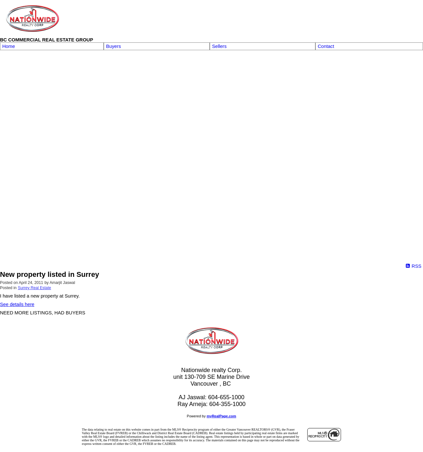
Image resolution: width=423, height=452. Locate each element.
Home (8, 46)
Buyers (113, 46)
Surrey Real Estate (34, 288)
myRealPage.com (221, 416)
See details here (17, 304)
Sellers (219, 46)
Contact (326, 46)
